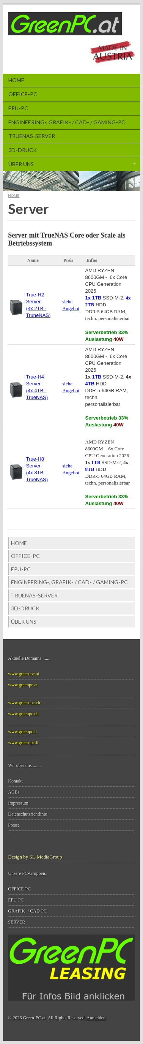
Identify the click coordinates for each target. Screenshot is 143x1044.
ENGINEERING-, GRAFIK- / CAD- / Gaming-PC (66, 122)
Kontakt (15, 781)
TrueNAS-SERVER (31, 136)
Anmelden (95, 1017)
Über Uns (69, 164)
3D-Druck (22, 150)
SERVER (16, 922)
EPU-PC (18, 108)
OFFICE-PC (19, 889)
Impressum (18, 803)
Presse (14, 825)
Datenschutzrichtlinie (27, 814)
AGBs (13, 792)
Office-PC (22, 94)
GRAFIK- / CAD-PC (27, 911)
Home (16, 80)
